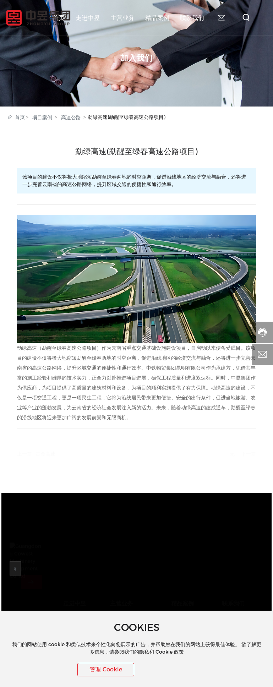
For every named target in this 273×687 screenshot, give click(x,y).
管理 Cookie (105, 669)
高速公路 (71, 117)
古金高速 (45, 451)
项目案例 (42, 117)
